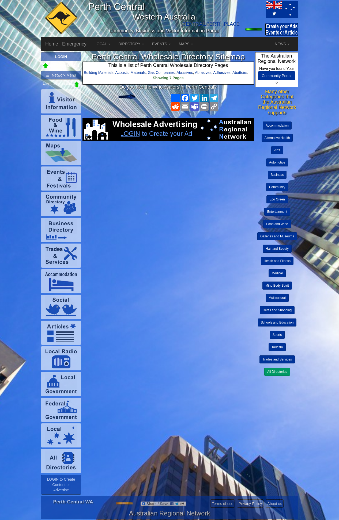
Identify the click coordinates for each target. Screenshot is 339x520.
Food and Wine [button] (277, 224)
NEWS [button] (282, 44)
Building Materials (99, 72)
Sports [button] (277, 335)
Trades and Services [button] (277, 359)
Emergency (74, 44)
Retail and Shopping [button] (277, 310)
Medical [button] (277, 273)
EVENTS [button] (161, 44)
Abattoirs (239, 72)
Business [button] (277, 175)
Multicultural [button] (277, 298)
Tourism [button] (277, 347)
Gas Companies (161, 72)
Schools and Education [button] (277, 322)
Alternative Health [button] (277, 138)
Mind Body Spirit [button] (277, 285)
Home (51, 44)
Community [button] (277, 187)
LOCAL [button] (102, 44)
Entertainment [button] (277, 212)
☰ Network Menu (61, 75)
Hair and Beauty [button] (277, 248)
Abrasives (184, 72)
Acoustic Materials (130, 72)
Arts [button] (277, 150)
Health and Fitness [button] (277, 261)
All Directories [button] (277, 372)
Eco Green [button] (277, 199)
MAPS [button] (186, 44)
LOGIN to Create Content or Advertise (61, 484)
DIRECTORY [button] (131, 44)
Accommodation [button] (277, 125)
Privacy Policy (250, 504)
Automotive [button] (277, 162)
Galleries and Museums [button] (277, 236)
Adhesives (222, 72)
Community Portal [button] (276, 76)
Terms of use (222, 504)
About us (274, 504)
